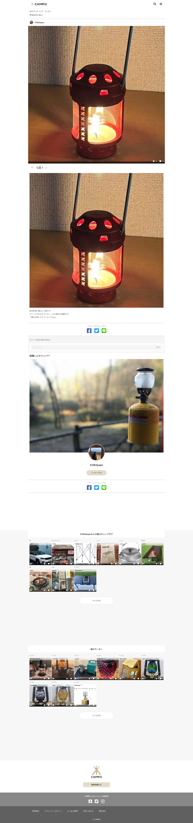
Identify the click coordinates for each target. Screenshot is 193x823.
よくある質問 (72, 811)
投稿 (157, 347)
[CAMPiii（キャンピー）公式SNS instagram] (102, 801)
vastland (55, 658)
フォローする (96, 473)
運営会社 (102, 811)
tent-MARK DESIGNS (35, 658)
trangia (121, 543)
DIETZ (143, 658)
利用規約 (35, 811)
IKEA (98, 543)
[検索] (154, 4)
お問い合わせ (88, 811)
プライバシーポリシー (53, 811)
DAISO (54, 543)
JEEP (31, 543)
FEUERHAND (33, 685)
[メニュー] (161, 4)
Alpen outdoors (78, 570)
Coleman (77, 658)
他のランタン (96, 649)
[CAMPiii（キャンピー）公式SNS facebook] (90, 801)
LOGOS (144, 543)
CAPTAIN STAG (78, 543)
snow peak (77, 685)
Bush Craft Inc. (123, 658)
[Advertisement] (96, 511)
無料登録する (96, 785)
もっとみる (96, 600)
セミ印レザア (100, 658)
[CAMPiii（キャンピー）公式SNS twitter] (96, 801)
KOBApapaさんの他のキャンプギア (96, 534)
